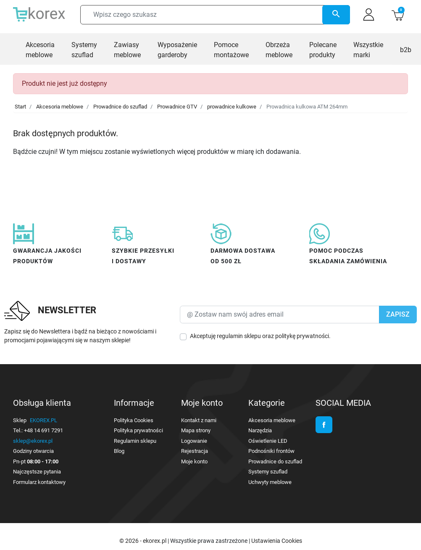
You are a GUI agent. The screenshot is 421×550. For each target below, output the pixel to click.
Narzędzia (260, 430)
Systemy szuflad (267, 471)
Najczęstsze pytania (37, 471)
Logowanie (194, 441)
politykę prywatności (302, 336)
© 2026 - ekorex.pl (143, 540)
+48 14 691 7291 (43, 430)
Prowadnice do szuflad (120, 106)
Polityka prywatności (138, 430)
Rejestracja (194, 451)
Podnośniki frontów (271, 451)
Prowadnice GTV (177, 106)
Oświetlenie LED (267, 441)
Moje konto (194, 461)
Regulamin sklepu (135, 441)
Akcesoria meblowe (59, 106)
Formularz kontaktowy (39, 482)
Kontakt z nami (198, 420)
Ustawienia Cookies (276, 540)
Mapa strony (195, 430)
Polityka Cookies (133, 420)
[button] (397, 14)
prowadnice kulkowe (231, 106)
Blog (119, 451)
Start (20, 106)
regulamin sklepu (239, 336)
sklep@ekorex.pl (33, 441)
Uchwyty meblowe (270, 482)
